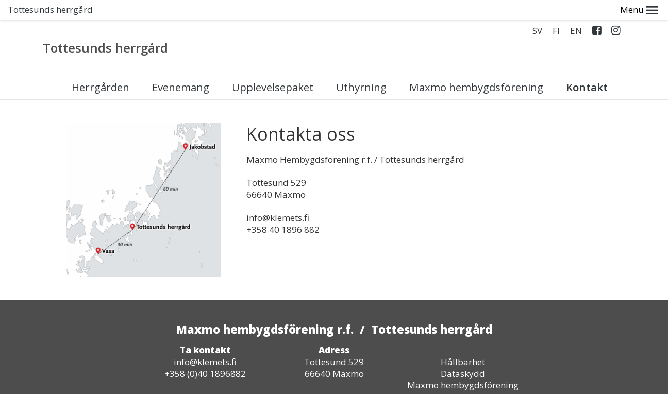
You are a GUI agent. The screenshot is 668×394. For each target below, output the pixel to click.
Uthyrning (361, 67)
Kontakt (587, 67)
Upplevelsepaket (272, 67)
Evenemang (180, 67)
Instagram (615, 12)
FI (556, 10)
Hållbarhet (463, 342)
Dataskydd (463, 353)
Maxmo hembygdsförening (476, 67)
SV (537, 10)
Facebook (596, 12)
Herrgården (100, 67)
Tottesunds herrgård (105, 28)
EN (576, 10)
